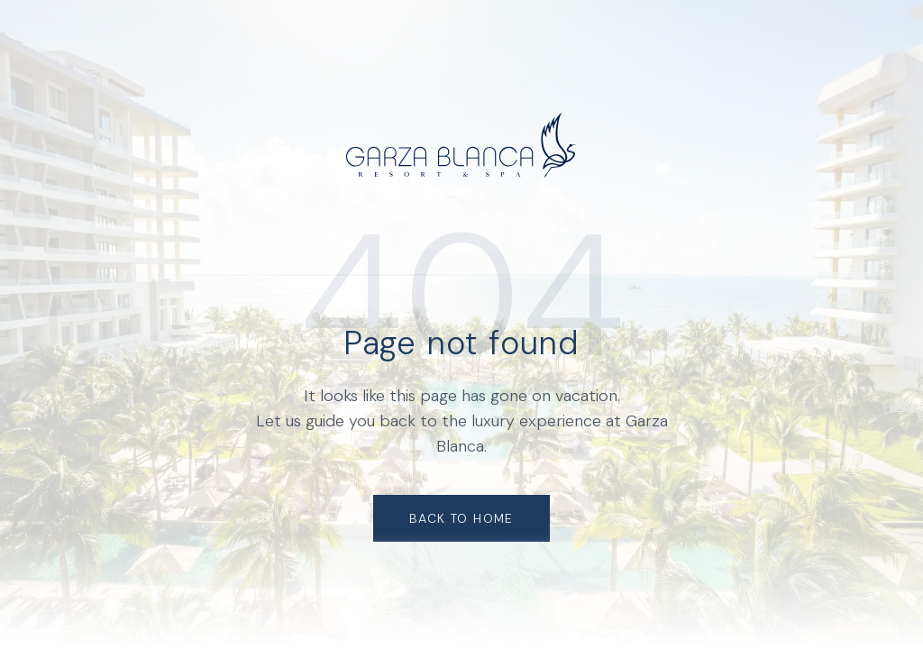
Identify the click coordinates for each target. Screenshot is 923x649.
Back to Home (461, 518)
